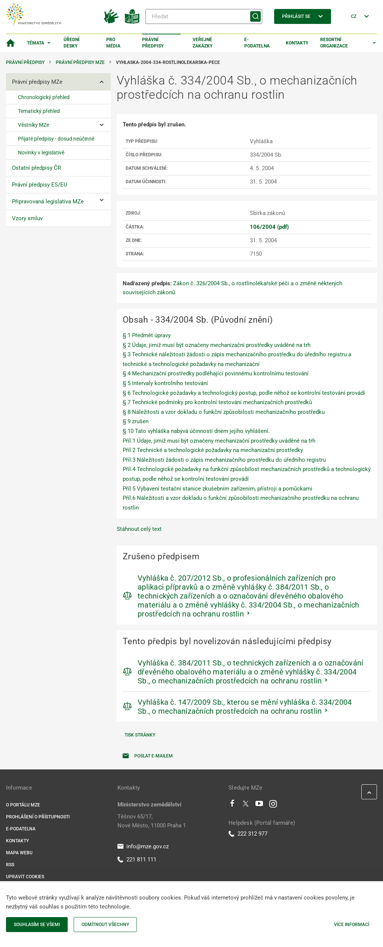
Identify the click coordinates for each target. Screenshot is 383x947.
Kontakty (297, 43)
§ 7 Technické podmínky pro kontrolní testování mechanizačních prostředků (217, 402)
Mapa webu (19, 852)
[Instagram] (273, 805)
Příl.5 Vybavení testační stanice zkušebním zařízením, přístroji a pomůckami (217, 488)
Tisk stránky (140, 735)
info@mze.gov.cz (143, 846)
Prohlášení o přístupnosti (38, 817)
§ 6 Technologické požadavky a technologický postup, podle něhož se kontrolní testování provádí (244, 393)
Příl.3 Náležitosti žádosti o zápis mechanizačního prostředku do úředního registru (224, 459)
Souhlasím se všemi (37, 924)
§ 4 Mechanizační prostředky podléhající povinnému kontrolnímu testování (216, 373)
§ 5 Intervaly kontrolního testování (165, 383)
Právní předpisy (152, 43)
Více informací (351, 924)
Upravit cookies (25, 876)
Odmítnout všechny (105, 924)
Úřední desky (72, 43)
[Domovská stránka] (10, 43)
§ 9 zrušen (135, 421)
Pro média (113, 43)
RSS (10, 864)
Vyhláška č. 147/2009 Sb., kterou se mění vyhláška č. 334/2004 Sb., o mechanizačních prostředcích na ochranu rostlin (245, 707)
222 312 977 (248, 833)
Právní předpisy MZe (80, 62)
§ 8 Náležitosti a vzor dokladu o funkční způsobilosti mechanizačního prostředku (224, 412)
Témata (35, 43)
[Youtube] (259, 805)
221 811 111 (136, 859)
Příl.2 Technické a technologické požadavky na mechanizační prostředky (213, 450)
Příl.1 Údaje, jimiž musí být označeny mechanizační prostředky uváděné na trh (219, 440)
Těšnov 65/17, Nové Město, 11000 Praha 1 (151, 821)
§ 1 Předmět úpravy (147, 335)
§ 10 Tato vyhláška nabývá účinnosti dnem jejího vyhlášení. (196, 431)
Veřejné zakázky (202, 43)
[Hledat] (203, 16)
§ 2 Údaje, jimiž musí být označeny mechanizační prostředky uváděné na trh (216, 345)
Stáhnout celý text (139, 529)
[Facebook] (232, 805)
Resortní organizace (334, 43)
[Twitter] (245, 805)
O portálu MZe (23, 805)
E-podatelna (257, 43)
